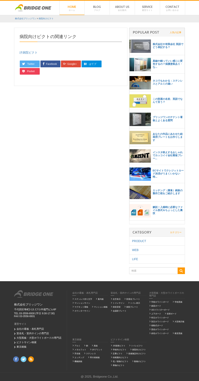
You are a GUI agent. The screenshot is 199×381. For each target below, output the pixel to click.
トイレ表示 (135, 303)
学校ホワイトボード (160, 302)
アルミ (77, 346)
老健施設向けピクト (137, 353)
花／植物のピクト (120, 361)
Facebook (49, 63)
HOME (72, 8)
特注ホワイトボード (160, 318)
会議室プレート (119, 311)
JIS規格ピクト (119, 346)
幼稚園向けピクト (120, 357)
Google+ (70, 63)
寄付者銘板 (95, 357)
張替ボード (172, 314)
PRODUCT (139, 241)
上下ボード (156, 314)
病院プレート (132, 307)
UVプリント (97, 350)
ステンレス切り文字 (83, 299)
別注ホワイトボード (160, 321)
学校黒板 (178, 302)
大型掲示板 (179, 321)
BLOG (97, 8)
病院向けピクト (139, 350)
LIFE (135, 259)
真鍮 (96, 346)
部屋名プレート (133, 299)
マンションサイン (82, 303)
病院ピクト (29, 52)
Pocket (110, 63)
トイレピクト (137, 346)
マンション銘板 (101, 307)
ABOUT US (122, 8)
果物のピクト (119, 365)
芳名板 (77, 353)
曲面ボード (156, 306)
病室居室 (117, 307)
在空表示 (117, 299)
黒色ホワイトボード (160, 329)
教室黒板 (178, 333)
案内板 (101, 299)
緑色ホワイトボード (160, 333)
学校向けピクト (119, 350)
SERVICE (147, 8)
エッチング (79, 357)
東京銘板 (22, 346)
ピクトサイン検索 (27, 342)
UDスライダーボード (160, 310)
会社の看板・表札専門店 (30, 328)
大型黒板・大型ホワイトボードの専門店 (39, 337)
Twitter (28, 63)
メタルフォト (80, 350)
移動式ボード (157, 325)
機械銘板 (78, 361)
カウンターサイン (82, 311)
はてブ (90, 63)
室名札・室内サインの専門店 (33, 333)
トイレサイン (119, 303)
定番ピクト (118, 353)
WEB (135, 250)
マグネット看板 (81, 307)
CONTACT (172, 8)
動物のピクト (140, 361)
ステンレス (91, 353)
